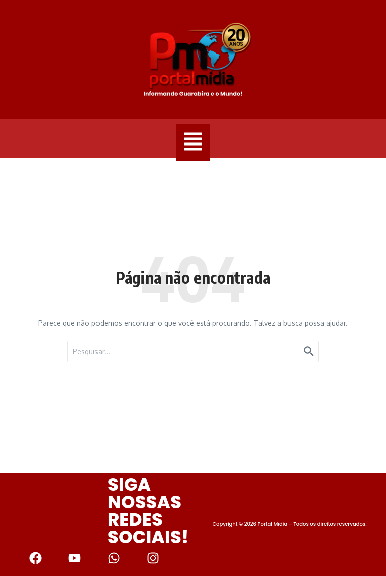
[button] (193, 142)
